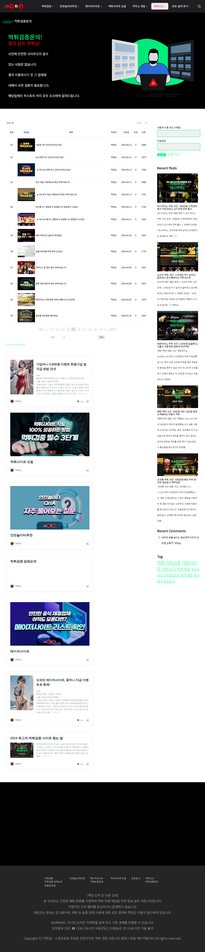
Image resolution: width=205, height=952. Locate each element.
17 (84, 329)
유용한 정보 (50, 885)
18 (90, 329)
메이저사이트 (96, 878)
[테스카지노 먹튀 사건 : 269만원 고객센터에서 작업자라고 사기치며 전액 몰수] (177, 187)
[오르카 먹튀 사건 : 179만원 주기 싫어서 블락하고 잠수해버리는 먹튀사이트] (177, 256)
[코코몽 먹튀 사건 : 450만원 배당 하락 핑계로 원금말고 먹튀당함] (177, 464)
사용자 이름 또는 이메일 (169, 127)
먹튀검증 (48, 878)
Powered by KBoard (16, 344)
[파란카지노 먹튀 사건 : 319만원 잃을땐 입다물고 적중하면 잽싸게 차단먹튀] (177, 325)
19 (95, 329)
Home (7, 21)
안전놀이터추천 (77, 878)
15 (73, 329)
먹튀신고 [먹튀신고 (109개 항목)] (169, 569)
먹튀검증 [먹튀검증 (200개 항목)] (173, 563)
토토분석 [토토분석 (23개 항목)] (169, 581)
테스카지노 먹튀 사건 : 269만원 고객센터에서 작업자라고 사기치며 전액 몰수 (177, 207)
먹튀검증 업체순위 (53, 881)
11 (51, 329)
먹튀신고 (149, 878)
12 (57, 329)
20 (101, 329)
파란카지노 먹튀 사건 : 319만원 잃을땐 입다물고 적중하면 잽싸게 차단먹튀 (177, 345)
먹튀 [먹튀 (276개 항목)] (161, 562)
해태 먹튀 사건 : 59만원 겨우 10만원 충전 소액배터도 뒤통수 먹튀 (177, 413)
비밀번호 (161, 140)
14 (68, 329)
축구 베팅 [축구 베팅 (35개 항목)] (186, 575)
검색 (101, 337)
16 (79, 329)
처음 (41, 329)
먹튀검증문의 (151, 881)
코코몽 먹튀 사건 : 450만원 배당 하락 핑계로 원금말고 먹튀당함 (176, 481)
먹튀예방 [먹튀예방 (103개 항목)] (184, 569)
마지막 (112, 329)
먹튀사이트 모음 (118, 878)
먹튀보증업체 (96, 881)
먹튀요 (178, 543)
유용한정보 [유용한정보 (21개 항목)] (173, 575)
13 (62, 329)
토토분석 (135, 878)
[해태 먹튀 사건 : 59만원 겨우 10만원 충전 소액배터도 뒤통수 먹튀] (177, 396)
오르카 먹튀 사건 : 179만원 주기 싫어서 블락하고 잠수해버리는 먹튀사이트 (176, 276)
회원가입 (173, 154)
